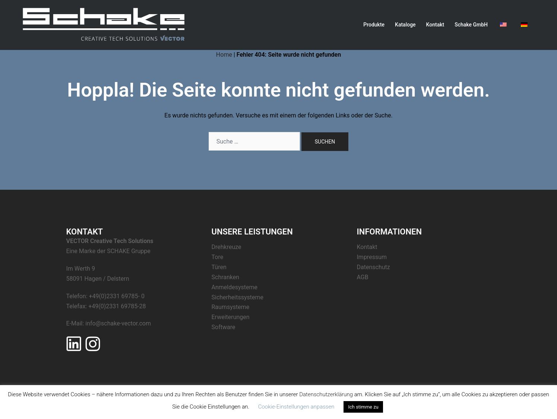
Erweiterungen (231, 317)
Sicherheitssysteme (237, 297)
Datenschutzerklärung (326, 394)
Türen (219, 267)
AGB (362, 277)
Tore (218, 257)
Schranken (226, 277)
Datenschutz (373, 267)
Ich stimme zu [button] (363, 407)
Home (224, 54)
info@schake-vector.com (118, 323)
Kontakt (435, 25)
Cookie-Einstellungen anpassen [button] (296, 406)
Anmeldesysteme (235, 287)
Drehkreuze (226, 247)
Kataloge (405, 25)
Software (223, 327)
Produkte (373, 25)
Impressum (372, 257)
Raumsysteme (231, 307)
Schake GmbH (471, 25)
